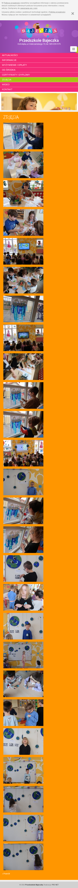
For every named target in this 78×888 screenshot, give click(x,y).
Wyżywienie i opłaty (14, 65)
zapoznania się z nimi (28, 8)
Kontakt (7, 89)
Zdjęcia (6, 79)
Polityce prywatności (12, 3)
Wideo (6, 84)
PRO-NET (55, 885)
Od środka (8, 70)
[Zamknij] (72, 13)
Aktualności (10, 55)
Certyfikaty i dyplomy (16, 75)
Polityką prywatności (57, 12)
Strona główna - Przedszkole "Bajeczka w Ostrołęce (39, 29)
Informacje (9, 60)
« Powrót (6, 873)
